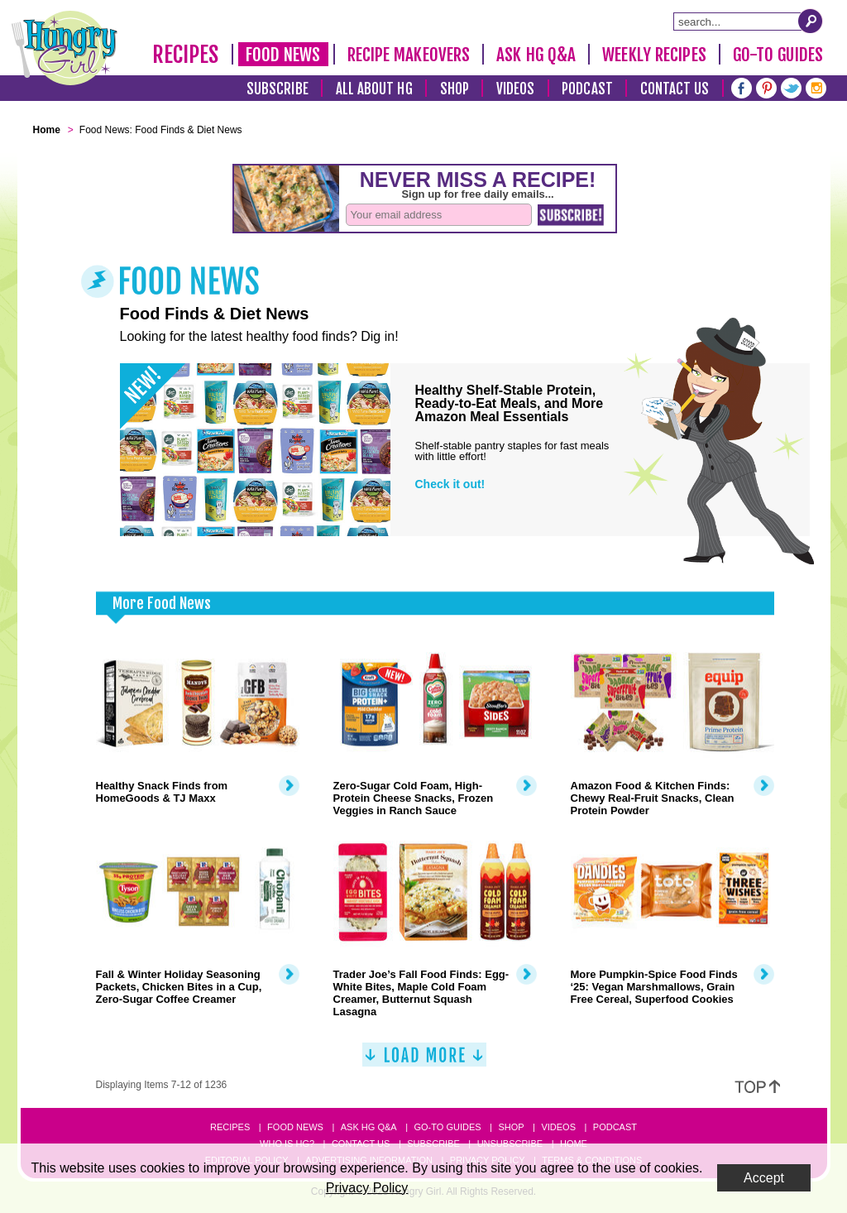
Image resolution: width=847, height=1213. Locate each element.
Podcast (587, 89)
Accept (764, 1178)
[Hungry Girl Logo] (64, 48)
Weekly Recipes (654, 54)
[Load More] (424, 1061)
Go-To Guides (778, 54)
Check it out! (450, 484)
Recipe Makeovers (409, 54)
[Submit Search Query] (810, 20)
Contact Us (675, 89)
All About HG (374, 89)
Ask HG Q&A (536, 54)
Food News (283, 54)
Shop (454, 89)
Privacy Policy (367, 1188)
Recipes (185, 55)
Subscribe (277, 89)
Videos (515, 89)
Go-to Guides (447, 1127)
